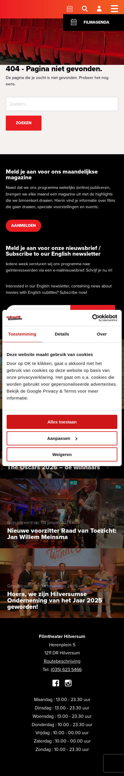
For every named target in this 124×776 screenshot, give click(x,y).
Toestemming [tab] (22, 334)
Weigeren (62, 454)
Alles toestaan (62, 421)
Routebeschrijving (62, 661)
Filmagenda (96, 22)
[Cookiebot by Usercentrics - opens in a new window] (92, 318)
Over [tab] (102, 334)
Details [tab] (62, 334)
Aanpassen (62, 438)
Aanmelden (23, 226)
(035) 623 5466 (66, 669)
